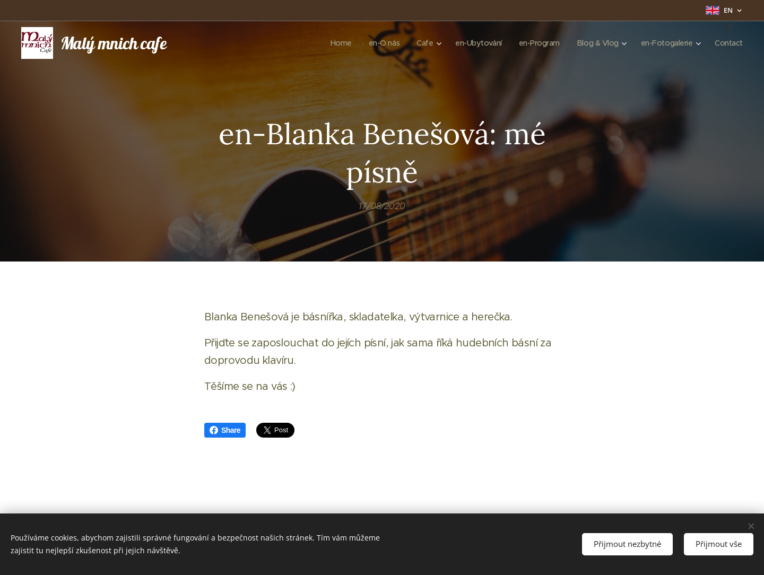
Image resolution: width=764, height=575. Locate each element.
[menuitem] (327, 43)
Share (225, 430)
